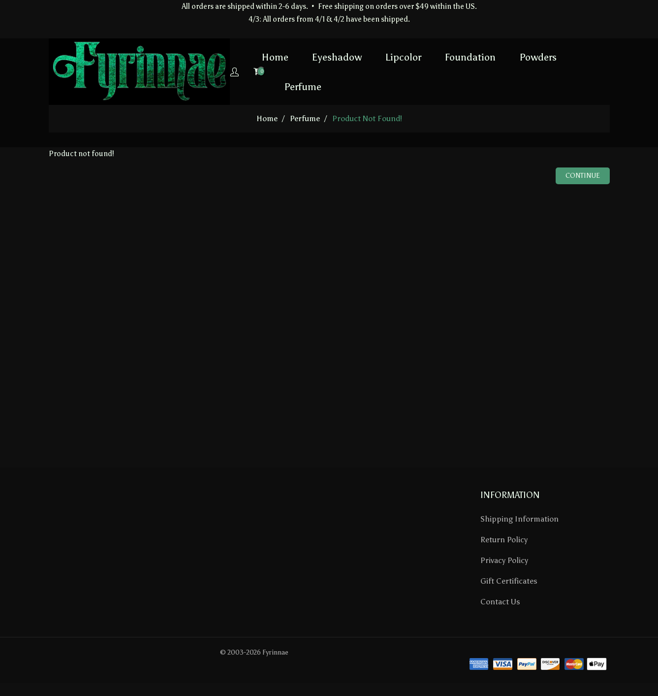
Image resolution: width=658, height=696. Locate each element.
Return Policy (504, 539)
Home (242, 57)
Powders (505, 57)
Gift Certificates (508, 581)
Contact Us (500, 601)
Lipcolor (371, 57)
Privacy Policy (504, 560)
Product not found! (367, 118)
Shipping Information (519, 519)
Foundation (437, 57)
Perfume (270, 86)
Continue (582, 175)
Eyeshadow (304, 57)
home (267, 118)
